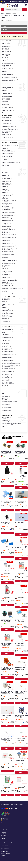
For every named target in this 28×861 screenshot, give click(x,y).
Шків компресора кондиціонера (8, 161)
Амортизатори (5, 104)
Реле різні (4, 386)
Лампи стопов (5, 379)
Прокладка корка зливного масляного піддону (21, 692)
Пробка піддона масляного (7, 80)
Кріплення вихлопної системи (8, 279)
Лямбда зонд (4, 291)
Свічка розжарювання (6, 45)
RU (4, 1)
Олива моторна (5, 420)
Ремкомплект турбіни (6, 271)
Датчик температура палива (8, 368)
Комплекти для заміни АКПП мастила (9, 424)
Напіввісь (4, 307)
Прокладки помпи (5, 242)
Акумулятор (4, 42)
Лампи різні (4, 385)
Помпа (3, 60)
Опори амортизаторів (6, 107)
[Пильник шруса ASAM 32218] (7, 470)
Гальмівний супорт (6, 123)
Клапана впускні (5, 173)
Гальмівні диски (5, 66)
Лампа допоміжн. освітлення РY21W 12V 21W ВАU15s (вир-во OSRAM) (7, 668)
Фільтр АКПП (4, 48)
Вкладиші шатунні (5, 183)
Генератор (4, 335)
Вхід (25, 1)
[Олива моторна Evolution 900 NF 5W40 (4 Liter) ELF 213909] (21, 709)
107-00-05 (12, 4)
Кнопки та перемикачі (6, 342)
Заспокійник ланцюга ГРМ (7, 220)
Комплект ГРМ (5, 55)
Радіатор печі (5, 164)
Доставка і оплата (14, 1)
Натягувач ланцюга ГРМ (7, 218)
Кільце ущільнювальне (6, 715)
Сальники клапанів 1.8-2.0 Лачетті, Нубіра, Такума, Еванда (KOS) (6, 620)
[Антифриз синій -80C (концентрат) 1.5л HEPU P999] (21, 470)
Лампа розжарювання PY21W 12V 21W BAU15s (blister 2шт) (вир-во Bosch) (21, 547)
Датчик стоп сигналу (6, 131)
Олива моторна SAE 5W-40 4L (7, 595)
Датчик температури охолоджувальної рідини (11, 288)
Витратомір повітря (6, 276)
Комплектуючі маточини (7, 96)
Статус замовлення (5, 848)
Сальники (4, 312)
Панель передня (5, 396)
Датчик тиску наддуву (6, 285)
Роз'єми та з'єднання (6, 340)
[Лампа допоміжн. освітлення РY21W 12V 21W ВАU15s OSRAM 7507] (7, 661)
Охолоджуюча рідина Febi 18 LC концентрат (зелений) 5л (7, 785)
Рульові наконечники (6, 74)
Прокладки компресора (7, 246)
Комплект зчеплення (6, 298)
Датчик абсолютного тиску (7, 359)
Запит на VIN (4, 825)
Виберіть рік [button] (5, 33)
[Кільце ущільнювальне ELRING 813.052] (7, 709)
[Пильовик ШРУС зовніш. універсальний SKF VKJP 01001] (7, 494)
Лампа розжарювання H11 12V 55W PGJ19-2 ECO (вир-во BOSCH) (7, 692)
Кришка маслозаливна (6, 194)
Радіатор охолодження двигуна (8, 144)
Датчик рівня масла (6, 348)
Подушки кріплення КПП (7, 313)
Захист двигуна (5, 399)
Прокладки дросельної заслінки (8, 238)
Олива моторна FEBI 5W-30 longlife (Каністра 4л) (6, 644)
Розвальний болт (5, 101)
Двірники (4, 405)
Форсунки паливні (5, 259)
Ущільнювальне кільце (20, 667)
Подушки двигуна (5, 195)
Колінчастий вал (5, 189)
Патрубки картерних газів (7, 283)
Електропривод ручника (7, 120)
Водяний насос (5, 147)
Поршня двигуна (5, 170)
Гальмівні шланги (5, 125)
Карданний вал (5, 319)
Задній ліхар (4, 412)
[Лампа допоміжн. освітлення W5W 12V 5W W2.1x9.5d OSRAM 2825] (21, 494)
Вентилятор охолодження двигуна (9, 145)
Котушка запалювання (6, 46)
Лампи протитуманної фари (7, 376)
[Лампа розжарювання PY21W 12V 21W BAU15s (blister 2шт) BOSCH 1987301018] (21, 541)
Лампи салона (5, 380)
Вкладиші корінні (5, 181)
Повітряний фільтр (6, 223)
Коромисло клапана (6, 178)
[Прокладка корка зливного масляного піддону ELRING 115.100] (21, 685)
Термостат (4, 148)
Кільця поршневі (5, 172)
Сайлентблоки (5, 98)
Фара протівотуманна (6, 410)
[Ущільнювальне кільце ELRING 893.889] (21, 661)
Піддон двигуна (5, 201)
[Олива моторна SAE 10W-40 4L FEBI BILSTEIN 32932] (21, 565)
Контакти (21, 1)
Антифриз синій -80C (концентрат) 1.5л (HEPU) (20, 476)
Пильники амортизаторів (7, 109)
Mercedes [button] (4, 26)
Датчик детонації (5, 346)
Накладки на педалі (6, 404)
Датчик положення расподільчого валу (10, 365)
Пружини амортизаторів (7, 105)
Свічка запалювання (6, 43)
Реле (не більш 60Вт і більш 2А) (7, 571)
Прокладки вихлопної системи (8, 245)
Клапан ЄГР (4, 282)
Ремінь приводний (6, 62)
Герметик (4, 426)
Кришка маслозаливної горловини (9, 79)
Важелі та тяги (5, 92)
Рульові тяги (4, 72)
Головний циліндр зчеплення (8, 302)
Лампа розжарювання (19, 522)
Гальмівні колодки (6, 65)
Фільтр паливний (5, 54)
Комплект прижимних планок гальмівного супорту (21, 785)
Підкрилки (4, 398)
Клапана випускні (5, 175)
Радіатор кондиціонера (7, 156)
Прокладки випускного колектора (9, 237)
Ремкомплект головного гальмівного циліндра (12, 138)
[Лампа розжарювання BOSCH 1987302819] (21, 637)
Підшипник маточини (6, 93)
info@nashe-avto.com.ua (7, 821)
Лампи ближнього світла (7, 372)
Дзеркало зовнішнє (6, 395)
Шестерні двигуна (5, 198)
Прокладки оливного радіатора (8, 248)
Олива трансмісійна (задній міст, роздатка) (11, 423)
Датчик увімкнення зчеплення (8, 354)
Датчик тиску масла (6, 362)
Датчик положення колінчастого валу (10, 363)
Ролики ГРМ (4, 59)
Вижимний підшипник (6, 299)
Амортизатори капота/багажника (9, 401)
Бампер (3, 391)
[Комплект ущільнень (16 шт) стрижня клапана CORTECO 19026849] (7, 755)
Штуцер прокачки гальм (20, 738)
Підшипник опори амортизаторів (8, 112)
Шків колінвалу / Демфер (7, 190)
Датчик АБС (4, 128)
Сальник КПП (4, 318)
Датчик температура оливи (7, 366)
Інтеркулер (4, 268)
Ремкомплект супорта (6, 68)
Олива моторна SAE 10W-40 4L (21, 571)
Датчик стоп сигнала (6, 352)
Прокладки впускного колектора (9, 235)
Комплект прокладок (6, 251)
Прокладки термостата (7, 243)
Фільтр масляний (5, 49)
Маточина (4, 95)
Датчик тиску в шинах (6, 357)
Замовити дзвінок (5, 823)
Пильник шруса (4, 475)
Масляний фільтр (5, 224)
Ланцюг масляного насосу (7, 221)
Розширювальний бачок (7, 153)
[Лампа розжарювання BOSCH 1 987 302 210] (21, 517)
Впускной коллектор (6, 272)
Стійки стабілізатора (6, 76)
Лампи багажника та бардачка (8, 383)
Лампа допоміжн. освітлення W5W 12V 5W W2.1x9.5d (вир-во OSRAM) (20, 500)
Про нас (2, 856)
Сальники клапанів (6, 252)
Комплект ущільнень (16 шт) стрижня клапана (6, 761)
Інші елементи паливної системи (8, 260)
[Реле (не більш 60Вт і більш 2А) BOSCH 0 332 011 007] (7, 565)
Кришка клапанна (5, 206)
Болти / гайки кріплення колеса (8, 102)
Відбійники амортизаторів (7, 110)
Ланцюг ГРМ (4, 217)
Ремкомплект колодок (7, 69)
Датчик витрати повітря (7, 360)
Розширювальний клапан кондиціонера (10, 162)
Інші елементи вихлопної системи (9, 280)
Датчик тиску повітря (6, 351)
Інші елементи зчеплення (7, 304)
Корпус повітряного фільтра (8, 229)
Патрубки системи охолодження (8, 154)
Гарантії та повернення (5, 853)
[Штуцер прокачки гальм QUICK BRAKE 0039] (21, 732)
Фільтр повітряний (6, 51)
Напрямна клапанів (6, 177)
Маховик (4, 301)
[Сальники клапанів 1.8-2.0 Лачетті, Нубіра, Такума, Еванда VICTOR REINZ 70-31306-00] (7, 445)
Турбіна (3, 266)
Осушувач (4, 159)
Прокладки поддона (6, 240)
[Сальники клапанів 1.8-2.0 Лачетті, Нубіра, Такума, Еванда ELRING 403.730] (21, 445)
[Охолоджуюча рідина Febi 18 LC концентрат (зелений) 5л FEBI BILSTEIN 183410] (7, 779)
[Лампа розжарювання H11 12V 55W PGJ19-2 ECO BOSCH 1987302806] (7, 685)
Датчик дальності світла (7, 371)
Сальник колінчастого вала (7, 255)
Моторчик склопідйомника (7, 402)
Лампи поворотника (6, 377)
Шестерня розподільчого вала (8, 200)
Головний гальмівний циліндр (8, 126)
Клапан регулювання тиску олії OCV (9, 293)
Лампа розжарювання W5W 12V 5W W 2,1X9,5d (7, 739)
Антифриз (4, 418)
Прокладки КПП (5, 315)
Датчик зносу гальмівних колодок (9, 129)
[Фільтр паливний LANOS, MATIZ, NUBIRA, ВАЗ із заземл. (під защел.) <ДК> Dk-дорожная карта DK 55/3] (7, 517)
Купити (7, 463)
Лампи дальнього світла (7, 374)
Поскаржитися (4, 827)
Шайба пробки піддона (6, 204)
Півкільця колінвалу (6, 184)
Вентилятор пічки (5, 165)
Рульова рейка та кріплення (8, 88)
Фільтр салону (5, 52)
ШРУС (3, 305)
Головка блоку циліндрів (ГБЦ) (8, 207)
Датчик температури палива (8, 263)
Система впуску (5, 274)
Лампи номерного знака (7, 382)
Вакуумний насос (5, 121)
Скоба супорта (5, 132)
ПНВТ (3, 262)
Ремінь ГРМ (4, 57)
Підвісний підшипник (6, 321)
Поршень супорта (5, 134)
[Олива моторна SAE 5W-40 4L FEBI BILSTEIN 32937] (7, 589)
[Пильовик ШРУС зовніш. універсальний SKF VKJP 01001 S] (7, 541)
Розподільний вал (5, 187)
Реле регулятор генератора (7, 337)
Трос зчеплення (5, 322)
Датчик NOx (4, 345)
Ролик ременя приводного (7, 63)
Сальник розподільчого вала (8, 254)
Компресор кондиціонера (7, 157)
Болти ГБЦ (4, 186)
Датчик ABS (4, 343)
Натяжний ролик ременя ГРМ (8, 212)
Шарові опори (5, 71)
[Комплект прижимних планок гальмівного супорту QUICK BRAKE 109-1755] (21, 779)
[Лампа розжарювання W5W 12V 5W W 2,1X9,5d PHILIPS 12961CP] (7, 732)
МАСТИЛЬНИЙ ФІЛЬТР (19, 760)
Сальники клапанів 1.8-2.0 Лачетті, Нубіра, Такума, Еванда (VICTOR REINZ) (6, 452)
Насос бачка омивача (6, 407)
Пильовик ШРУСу (5, 309)
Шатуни (3, 197)
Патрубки (4, 269)
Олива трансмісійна (6, 421)
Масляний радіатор (6, 150)
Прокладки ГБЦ (5, 231)
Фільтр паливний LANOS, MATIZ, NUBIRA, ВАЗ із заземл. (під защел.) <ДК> (7, 523)
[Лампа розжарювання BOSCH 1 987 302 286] (21, 589)
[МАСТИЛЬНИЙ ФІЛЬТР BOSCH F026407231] (21, 755)
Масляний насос (5, 192)
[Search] (24, 9)
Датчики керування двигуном (8, 286)
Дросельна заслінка (6, 277)
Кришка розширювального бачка (9, 77)
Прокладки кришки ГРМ (7, 249)
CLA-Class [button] (5, 29)
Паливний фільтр (5, 226)
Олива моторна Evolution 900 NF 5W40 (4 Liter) (21, 716)
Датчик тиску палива (6, 265)
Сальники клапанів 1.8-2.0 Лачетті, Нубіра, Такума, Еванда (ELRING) (20, 452)
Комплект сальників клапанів (19, 620)
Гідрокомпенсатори (6, 180)
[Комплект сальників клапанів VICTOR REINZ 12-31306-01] (21, 613)
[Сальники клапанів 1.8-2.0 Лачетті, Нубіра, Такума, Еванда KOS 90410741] (7, 613)
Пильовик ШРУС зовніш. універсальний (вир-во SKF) (7, 500)
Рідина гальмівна (5, 417)
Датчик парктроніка (6, 355)
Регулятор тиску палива (7, 289)
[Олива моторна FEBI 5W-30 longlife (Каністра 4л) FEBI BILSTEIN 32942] (7, 637)
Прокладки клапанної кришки (8, 234)
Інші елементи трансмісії (7, 316)
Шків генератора (5, 338)
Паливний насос (5, 257)
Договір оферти (4, 855)
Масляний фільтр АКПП (6, 310)
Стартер (3, 332)
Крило (3, 393)
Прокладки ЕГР (5, 232)
